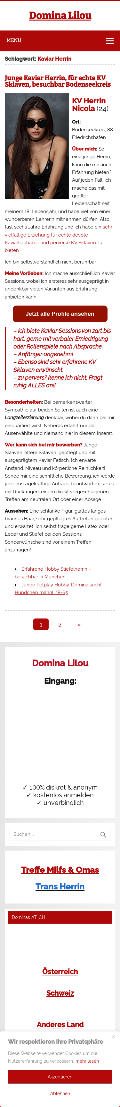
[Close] (113, 1037)
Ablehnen (60, 1093)
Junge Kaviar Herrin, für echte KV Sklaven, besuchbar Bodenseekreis (58, 81)
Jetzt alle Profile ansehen (60, 314)
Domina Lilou (60, 16)
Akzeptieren (60, 1076)
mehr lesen (87, 1061)
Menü (13, 40)
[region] (60, 1069)
